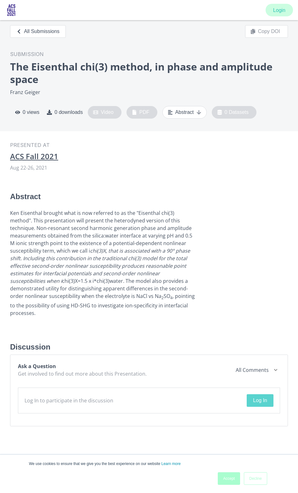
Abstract (184, 112)
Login (279, 10)
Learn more (171, 464)
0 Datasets (233, 112)
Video (103, 112)
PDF (140, 112)
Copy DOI (265, 31)
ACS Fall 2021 (34, 156)
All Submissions (37, 31)
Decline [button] (255, 478)
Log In (260, 400)
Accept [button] (229, 478)
